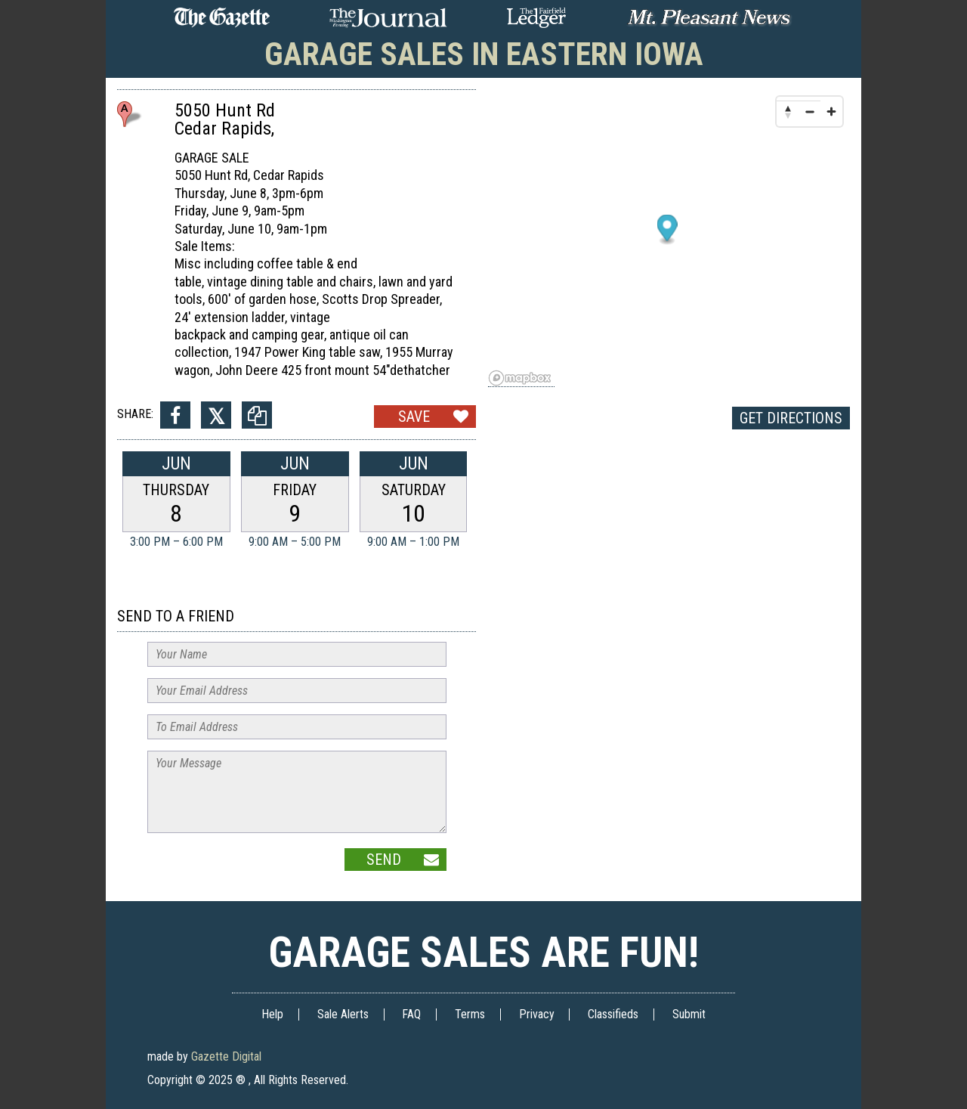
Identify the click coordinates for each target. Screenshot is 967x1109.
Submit (689, 1014)
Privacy (537, 1014)
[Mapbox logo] (521, 378)
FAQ (411, 1014)
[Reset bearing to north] (788, 111)
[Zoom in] (831, 111)
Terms (470, 1014)
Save (414, 416)
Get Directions (791, 418)
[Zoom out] (809, 111)
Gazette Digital (226, 1056)
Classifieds (613, 1014)
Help (272, 1014)
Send (383, 859)
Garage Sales (483, 54)
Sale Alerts (343, 1014)
